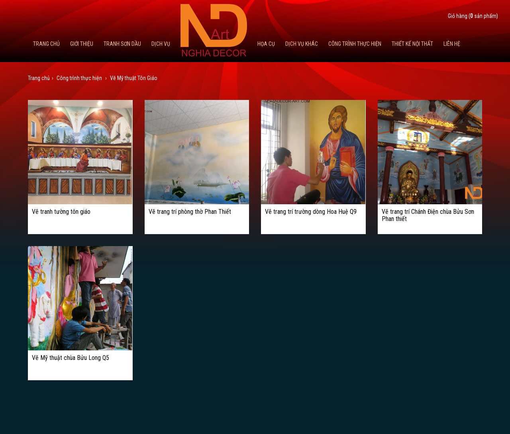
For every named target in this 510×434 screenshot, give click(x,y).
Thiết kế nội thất (412, 44)
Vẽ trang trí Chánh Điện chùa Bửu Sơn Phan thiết (428, 215)
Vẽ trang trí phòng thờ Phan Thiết (190, 211)
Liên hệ (451, 44)
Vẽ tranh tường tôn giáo (61, 211)
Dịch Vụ (160, 44)
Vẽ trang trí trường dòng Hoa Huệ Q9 (311, 211)
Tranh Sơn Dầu (122, 44)
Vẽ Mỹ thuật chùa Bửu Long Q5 (70, 358)
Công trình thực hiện (354, 44)
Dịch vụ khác (301, 44)
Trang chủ (46, 44)
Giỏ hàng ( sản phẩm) (473, 16)
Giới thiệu (81, 44)
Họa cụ (266, 44)
